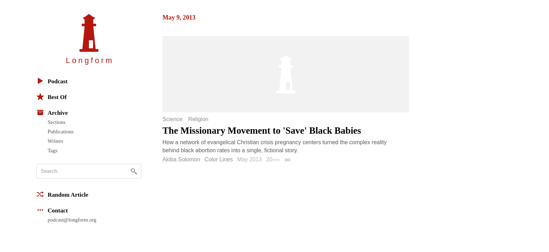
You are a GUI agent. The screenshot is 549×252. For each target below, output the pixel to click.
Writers (55, 141)
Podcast (52, 81)
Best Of (51, 96)
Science (172, 119)
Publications (61, 131)
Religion (198, 119)
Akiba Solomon (181, 159)
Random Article (62, 194)
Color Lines (218, 159)
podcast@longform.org (72, 220)
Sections (56, 122)
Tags (52, 150)
